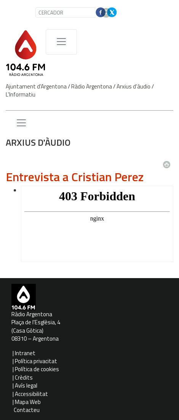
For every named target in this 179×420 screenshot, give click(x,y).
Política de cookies (37, 369)
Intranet (25, 353)
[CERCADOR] (66, 12)
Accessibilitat (31, 393)
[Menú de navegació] (61, 42)
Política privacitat (36, 361)
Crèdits (24, 377)
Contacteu (27, 410)
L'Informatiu (20, 94)
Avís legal (26, 385)
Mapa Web (28, 401)
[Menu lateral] (21, 123)
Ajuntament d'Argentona (36, 86)
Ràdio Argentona (91, 86)
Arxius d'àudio (133, 86)
